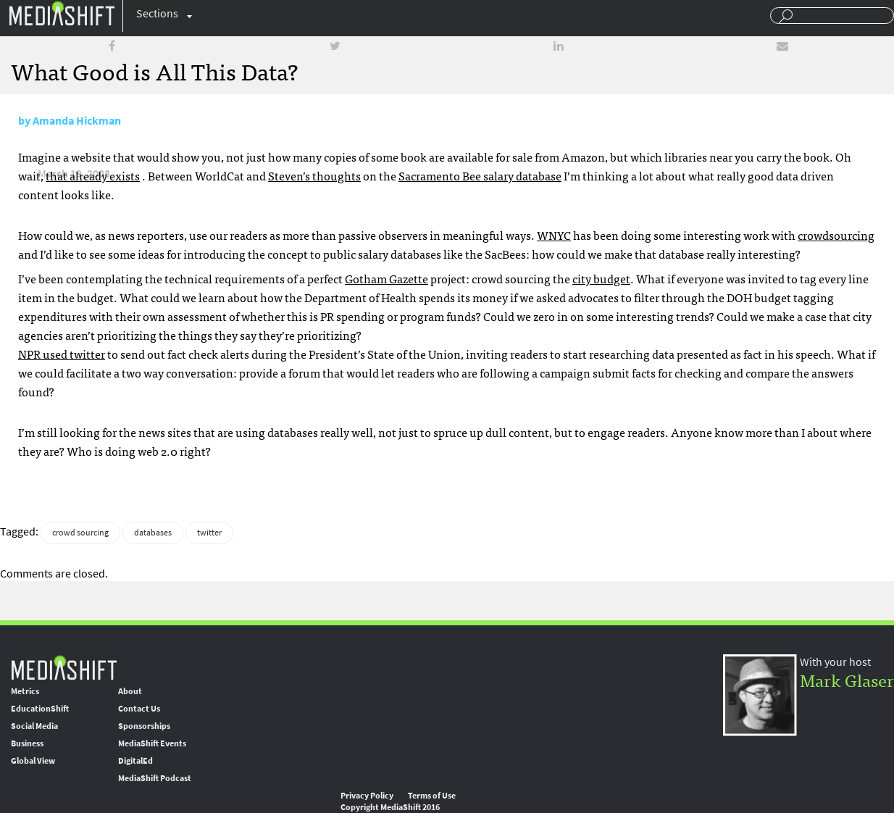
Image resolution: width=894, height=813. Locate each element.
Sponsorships (144, 726)
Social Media (34, 726)
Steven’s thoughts (314, 175)
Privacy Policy (367, 795)
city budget (601, 278)
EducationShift (40, 708)
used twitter (61, 353)
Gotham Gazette (386, 278)
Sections (157, 13)
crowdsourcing (836, 234)
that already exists (93, 175)
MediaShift (64, 667)
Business (27, 743)
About (130, 691)
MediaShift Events (152, 743)
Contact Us (139, 708)
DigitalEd (135, 761)
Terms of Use (432, 795)
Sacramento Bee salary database (479, 175)
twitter (209, 532)
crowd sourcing (80, 532)
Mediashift (61, 12)
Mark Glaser (847, 679)
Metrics (25, 691)
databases (153, 532)
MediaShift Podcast (154, 778)
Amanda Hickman (77, 120)
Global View (33, 761)
